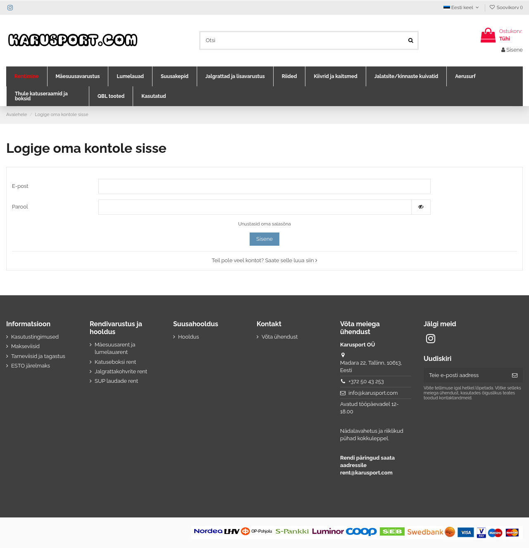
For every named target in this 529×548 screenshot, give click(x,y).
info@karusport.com (373, 393)
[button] (26, 76)
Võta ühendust (280, 337)
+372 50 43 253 (366, 381)
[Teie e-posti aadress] (465, 375)
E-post (20, 186)
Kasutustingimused (35, 337)
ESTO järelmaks (30, 366)
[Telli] (515, 375)
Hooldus (188, 337)
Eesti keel (462, 7)
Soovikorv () (506, 7)
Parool (20, 207)
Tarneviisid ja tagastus (38, 356)
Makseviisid (25, 346)
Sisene (264, 239)
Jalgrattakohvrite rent (121, 371)
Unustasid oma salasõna (264, 224)
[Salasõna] (255, 207)
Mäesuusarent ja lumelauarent (115, 348)
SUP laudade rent (116, 381)
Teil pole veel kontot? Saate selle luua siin (264, 261)
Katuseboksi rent (115, 362)
